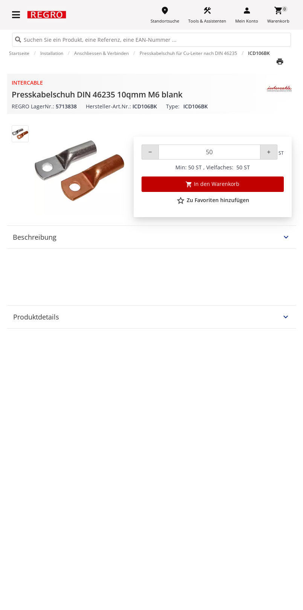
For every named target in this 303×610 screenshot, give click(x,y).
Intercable (27, 82)
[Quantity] (209, 152)
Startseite (19, 53)
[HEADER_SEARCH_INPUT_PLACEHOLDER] (151, 40)
